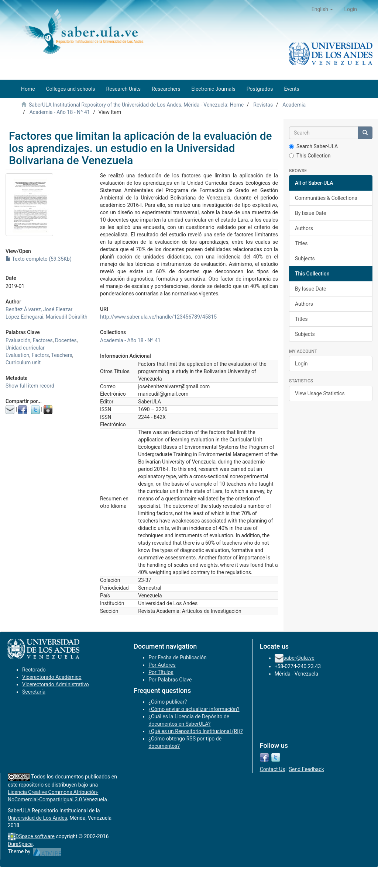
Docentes (66, 340)
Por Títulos (160, 672)
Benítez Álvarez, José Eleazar (39, 309)
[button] (322, 9)
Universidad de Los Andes (37, 818)
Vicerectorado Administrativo (55, 684)
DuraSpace (20, 844)
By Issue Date (310, 213)
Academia (294, 105)
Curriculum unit (23, 362)
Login (301, 364)
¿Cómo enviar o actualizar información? (193, 709)
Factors (40, 355)
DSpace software (35, 836)
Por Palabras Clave (170, 680)
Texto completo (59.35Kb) (39, 259)
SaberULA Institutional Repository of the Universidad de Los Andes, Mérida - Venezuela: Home (136, 105)
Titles (301, 243)
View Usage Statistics (320, 393)
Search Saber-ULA (313, 146)
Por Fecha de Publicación (177, 657)
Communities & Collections (326, 198)
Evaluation (18, 355)
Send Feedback (306, 769)
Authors (304, 228)
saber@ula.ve (299, 658)
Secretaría (33, 692)
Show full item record (30, 386)
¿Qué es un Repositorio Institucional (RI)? (195, 731)
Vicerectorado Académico (52, 677)
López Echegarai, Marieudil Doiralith (46, 317)
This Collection (310, 156)
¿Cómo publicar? (167, 702)
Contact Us (272, 769)
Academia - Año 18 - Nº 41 (60, 112)
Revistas (263, 105)
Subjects (305, 258)
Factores (43, 340)
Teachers (61, 355)
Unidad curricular (25, 348)
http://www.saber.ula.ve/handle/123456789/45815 (158, 317)
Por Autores (161, 665)
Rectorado (34, 670)
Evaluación (18, 340)
